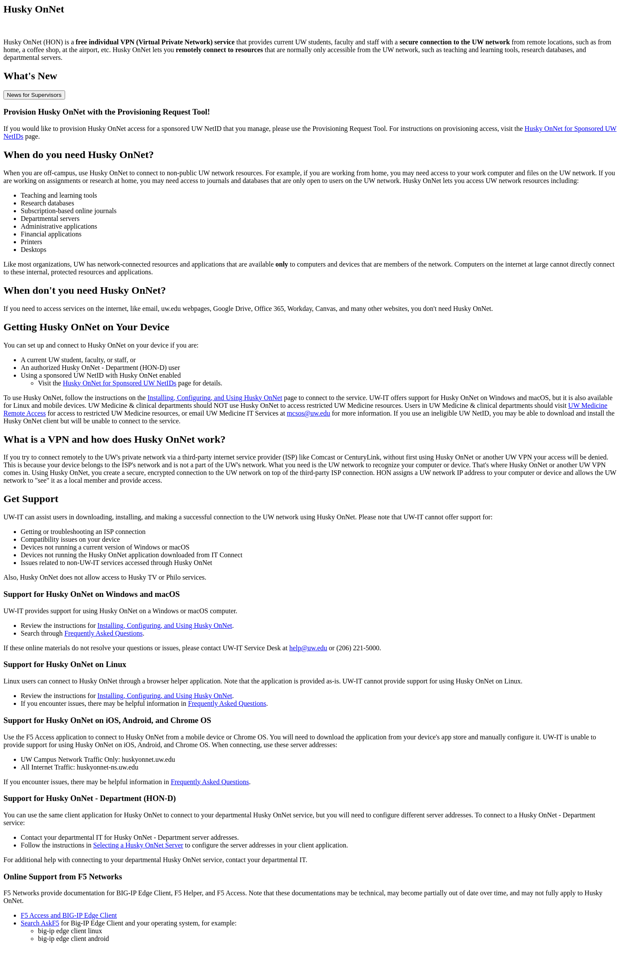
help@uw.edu (308, 648)
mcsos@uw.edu (308, 413)
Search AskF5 (40, 923)
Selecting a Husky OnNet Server (138, 845)
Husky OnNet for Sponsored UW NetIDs (119, 383)
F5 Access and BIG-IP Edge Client (69, 915)
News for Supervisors (34, 95)
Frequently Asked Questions (103, 633)
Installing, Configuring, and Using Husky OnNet (214, 397)
